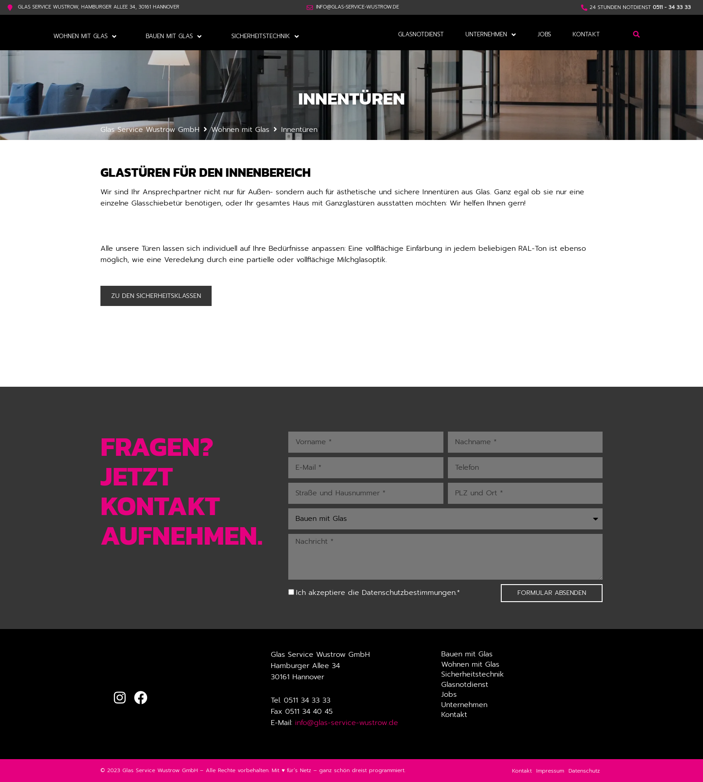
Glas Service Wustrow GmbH (150, 129)
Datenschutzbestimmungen (409, 592)
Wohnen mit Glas (240, 129)
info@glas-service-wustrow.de (346, 722)
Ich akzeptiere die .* (378, 592)
